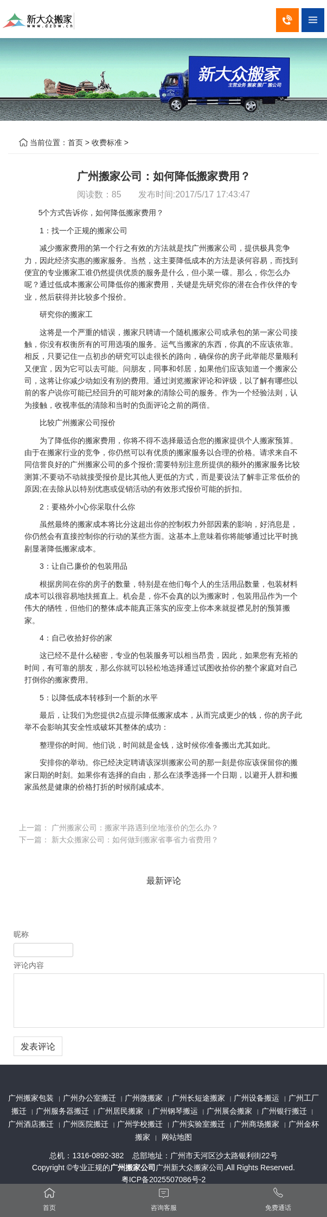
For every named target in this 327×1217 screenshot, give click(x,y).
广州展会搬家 (229, 1111)
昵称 (21, 934)
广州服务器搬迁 (62, 1111)
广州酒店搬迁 (31, 1124)
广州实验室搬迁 (198, 1124)
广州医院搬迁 (85, 1124)
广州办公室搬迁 (89, 1098)
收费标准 (107, 142)
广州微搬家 (144, 1098)
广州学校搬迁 (140, 1124)
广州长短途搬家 (198, 1098)
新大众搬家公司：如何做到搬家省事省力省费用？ (135, 839)
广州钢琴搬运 (175, 1111)
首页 (75, 142)
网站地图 (177, 1137)
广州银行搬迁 (284, 1111)
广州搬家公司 (133, 1167)
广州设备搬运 (256, 1098)
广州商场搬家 (256, 1124)
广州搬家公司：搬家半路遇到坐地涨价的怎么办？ (135, 827)
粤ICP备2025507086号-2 (163, 1179)
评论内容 (29, 965)
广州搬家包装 (31, 1098)
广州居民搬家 (120, 1111)
